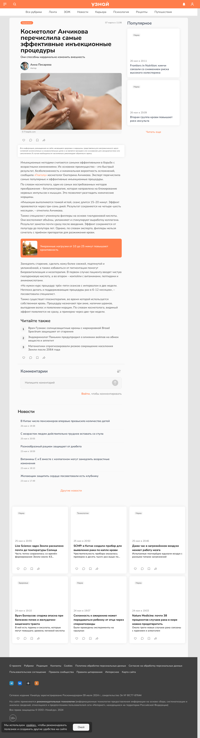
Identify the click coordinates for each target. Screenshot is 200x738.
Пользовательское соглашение (27, 672)
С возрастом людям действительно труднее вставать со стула (62, 434)
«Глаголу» (40, 175)
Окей (81, 727)
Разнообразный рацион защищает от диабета (51, 446)
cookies (31, 725)
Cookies (68, 665)
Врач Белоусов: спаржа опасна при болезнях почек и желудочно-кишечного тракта (39, 620)
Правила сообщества (61, 672)
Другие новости (71, 491)
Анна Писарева (40, 65)
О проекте (15, 665)
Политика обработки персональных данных (100, 665)
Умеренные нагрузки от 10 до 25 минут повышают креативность (74, 248)
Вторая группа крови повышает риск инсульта (151, 119)
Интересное (112, 672)
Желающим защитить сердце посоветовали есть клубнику (60, 476)
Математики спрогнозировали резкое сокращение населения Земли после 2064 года (70, 347)
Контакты (55, 665)
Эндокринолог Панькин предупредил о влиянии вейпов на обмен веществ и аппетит (73, 338)
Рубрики (29, 665)
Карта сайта (129, 672)
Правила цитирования (90, 672)
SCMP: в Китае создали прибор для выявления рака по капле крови (98, 548)
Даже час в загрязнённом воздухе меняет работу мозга (155, 548)
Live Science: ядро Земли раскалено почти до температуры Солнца (39, 548)
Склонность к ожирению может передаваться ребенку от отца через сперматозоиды (99, 620)
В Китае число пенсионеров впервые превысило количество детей (65, 421)
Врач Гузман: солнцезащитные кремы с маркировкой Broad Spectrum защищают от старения (69, 329)
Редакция (42, 665)
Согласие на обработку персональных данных (155, 665)
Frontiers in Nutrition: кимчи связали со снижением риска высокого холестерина (149, 69)
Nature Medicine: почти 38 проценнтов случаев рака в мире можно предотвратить (154, 620)
